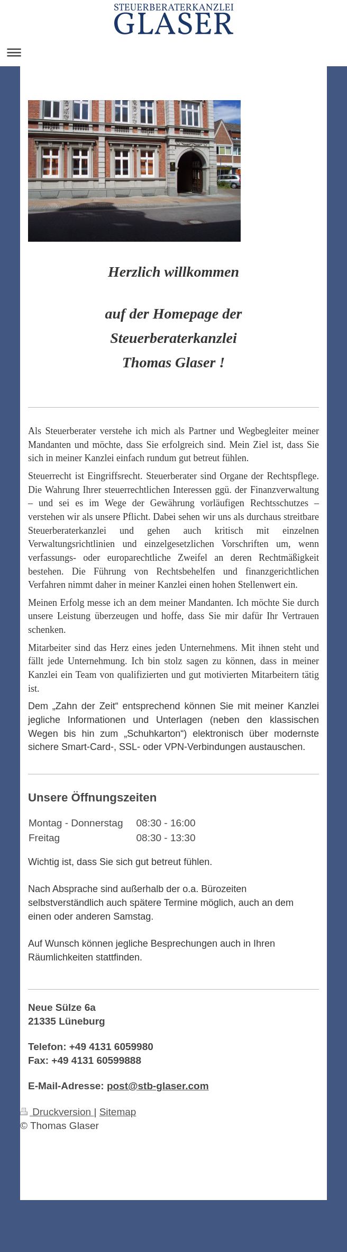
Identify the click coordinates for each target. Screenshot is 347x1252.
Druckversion (57, 1111)
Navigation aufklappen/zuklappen (173, 52)
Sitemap (117, 1111)
